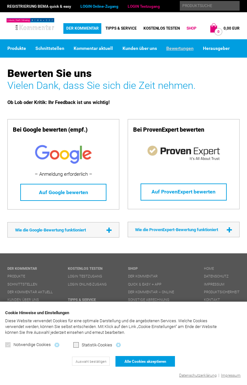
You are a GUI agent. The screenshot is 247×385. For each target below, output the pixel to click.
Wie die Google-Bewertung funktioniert (50, 230)
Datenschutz (216, 276)
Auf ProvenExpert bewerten (183, 192)
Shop (192, 28)
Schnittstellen (49, 48)
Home (209, 269)
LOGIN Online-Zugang (99, 6)
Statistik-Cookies (92, 345)
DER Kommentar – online (151, 292)
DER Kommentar (82, 28)
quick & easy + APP (144, 284)
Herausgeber (216, 48)
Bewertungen (180, 48)
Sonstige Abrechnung (148, 300)
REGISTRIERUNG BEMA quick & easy (39, 6)
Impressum (231, 375)
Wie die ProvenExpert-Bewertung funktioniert (176, 229)
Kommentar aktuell (93, 48)
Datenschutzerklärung (198, 375)
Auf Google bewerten (63, 192)
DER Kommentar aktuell (30, 292)
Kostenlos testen (161, 28)
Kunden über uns (140, 48)
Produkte (16, 48)
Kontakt (212, 300)
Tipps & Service (121, 28)
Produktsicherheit (222, 292)
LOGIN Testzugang (144, 6)
